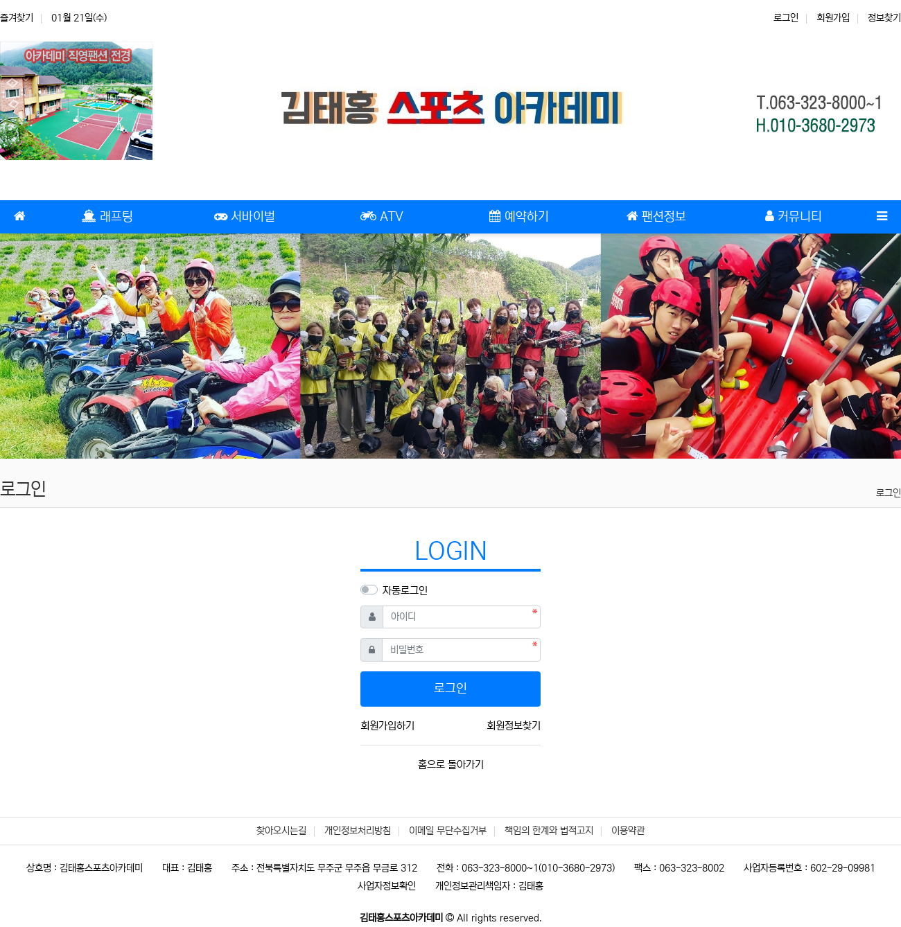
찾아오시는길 (281, 830)
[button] (67, 346)
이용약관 (628, 830)
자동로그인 (405, 591)
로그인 (785, 18)
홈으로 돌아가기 (451, 764)
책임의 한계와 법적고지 (549, 830)
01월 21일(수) (79, 18)
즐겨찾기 (16, 18)
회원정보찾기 (514, 726)
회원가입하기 (387, 726)
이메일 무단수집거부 (448, 830)
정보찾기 (884, 18)
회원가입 (833, 18)
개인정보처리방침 (357, 830)
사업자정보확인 (387, 886)
